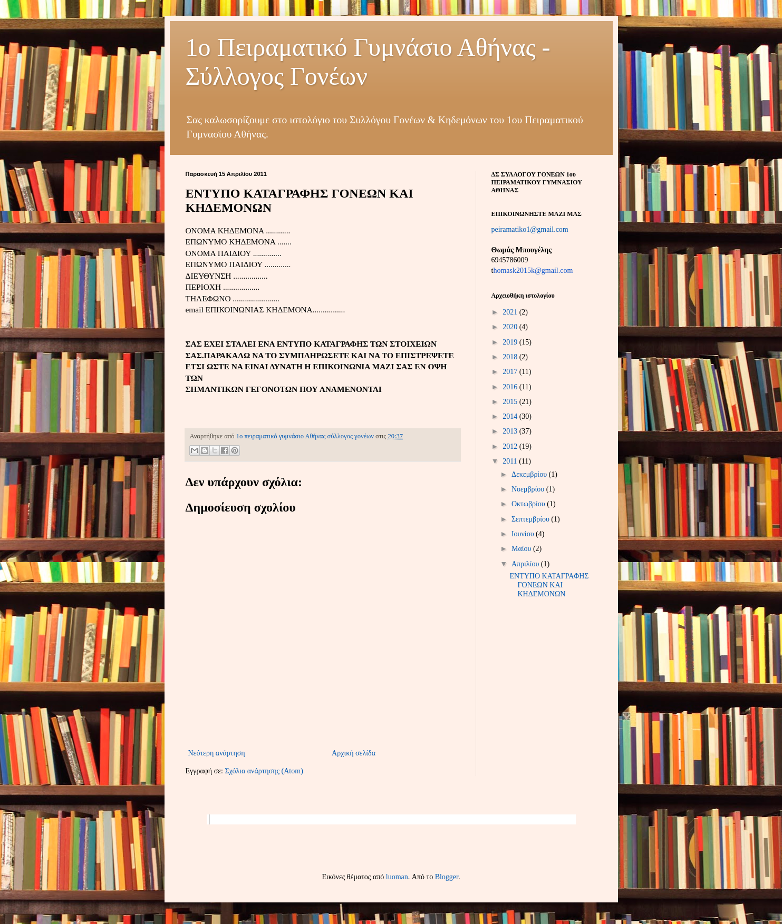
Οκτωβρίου (529, 504)
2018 (511, 357)
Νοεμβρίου (528, 489)
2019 (511, 342)
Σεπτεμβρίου (531, 519)
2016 (511, 387)
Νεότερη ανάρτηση (216, 753)
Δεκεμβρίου (530, 474)
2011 (511, 461)
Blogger (446, 877)
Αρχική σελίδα (353, 753)
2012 (511, 446)
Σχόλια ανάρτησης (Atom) (264, 771)
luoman (397, 877)
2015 (511, 402)
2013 (511, 431)
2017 (511, 372)
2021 (511, 312)
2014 (511, 416)
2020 (511, 327)
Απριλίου (526, 564)
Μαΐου (522, 549)
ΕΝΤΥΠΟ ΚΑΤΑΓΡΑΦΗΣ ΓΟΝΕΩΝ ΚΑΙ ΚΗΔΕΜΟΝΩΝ (548, 585)
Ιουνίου (523, 534)
